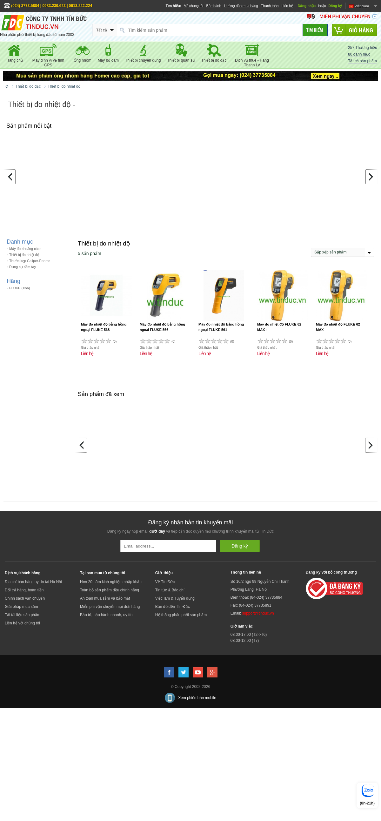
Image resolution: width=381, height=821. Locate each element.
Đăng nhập (307, 6)
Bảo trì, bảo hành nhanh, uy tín (106, 615)
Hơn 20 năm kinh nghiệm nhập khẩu (111, 582)
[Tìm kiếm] (315, 30)
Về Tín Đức (165, 582)
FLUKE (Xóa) (19, 288)
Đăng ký (335, 6)
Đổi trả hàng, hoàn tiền (24, 590)
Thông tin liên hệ (246, 572)
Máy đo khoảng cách (25, 249)
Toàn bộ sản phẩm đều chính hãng (109, 590)
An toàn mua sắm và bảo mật (105, 598)
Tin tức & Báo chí (169, 590)
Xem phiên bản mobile (197, 698)
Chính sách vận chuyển (25, 598)
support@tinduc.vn (258, 613)
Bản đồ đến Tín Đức (172, 606)
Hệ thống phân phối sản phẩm (181, 615)
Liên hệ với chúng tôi (22, 623)
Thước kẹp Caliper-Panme (29, 261)
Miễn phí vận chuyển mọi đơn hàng (110, 606)
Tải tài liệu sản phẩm (22, 615)
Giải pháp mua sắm (21, 606)
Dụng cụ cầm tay (22, 267)
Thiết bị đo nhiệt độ (24, 255)
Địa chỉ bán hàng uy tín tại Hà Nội (33, 582)
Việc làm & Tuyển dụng (175, 598)
